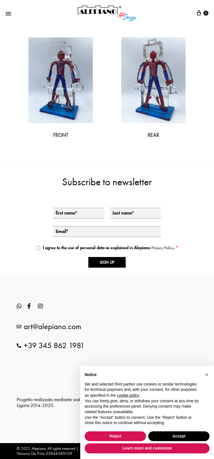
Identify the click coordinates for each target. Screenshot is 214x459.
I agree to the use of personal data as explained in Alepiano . (110, 248)
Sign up (107, 262)
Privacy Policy (162, 248)
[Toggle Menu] (8, 13)
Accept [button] (179, 436)
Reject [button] (115, 436)
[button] (206, 374)
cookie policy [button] (128, 395)
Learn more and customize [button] (147, 448)
